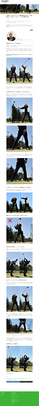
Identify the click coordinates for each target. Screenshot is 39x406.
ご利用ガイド (13, 402)
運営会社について (14, 394)
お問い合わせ (13, 397)
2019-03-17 (8, 19)
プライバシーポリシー (14, 398)
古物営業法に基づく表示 (15, 401)
